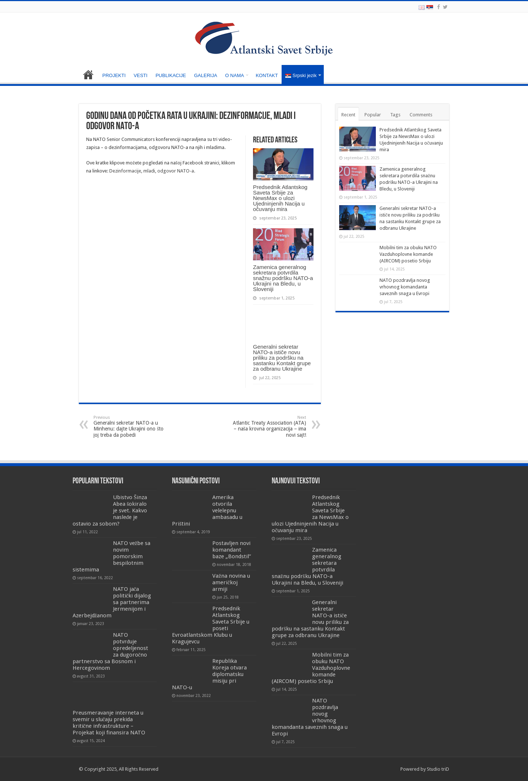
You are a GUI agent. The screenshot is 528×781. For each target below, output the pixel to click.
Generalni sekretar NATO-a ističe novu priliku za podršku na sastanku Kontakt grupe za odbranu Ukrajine (282, 358)
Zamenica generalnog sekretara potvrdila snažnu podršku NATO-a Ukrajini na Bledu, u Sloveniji (283, 278)
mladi (149, 171)
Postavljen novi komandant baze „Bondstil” (231, 550)
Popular (372, 114)
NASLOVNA (88, 74)
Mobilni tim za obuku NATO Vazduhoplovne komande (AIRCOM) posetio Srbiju (408, 254)
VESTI (141, 75)
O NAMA (234, 75)
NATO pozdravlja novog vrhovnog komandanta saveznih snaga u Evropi (405, 286)
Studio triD (438, 769)
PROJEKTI (114, 75)
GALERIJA (205, 75)
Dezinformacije (125, 171)
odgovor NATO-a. (176, 171)
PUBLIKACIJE (170, 75)
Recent (348, 114)
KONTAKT (267, 75)
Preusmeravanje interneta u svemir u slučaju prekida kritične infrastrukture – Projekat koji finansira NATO (109, 722)
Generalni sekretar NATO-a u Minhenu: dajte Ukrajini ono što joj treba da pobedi (131, 426)
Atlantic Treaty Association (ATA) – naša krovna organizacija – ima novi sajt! (268, 426)
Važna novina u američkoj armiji (231, 582)
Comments (421, 114)
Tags (395, 114)
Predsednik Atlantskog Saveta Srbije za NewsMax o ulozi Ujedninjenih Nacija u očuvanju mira (280, 198)
